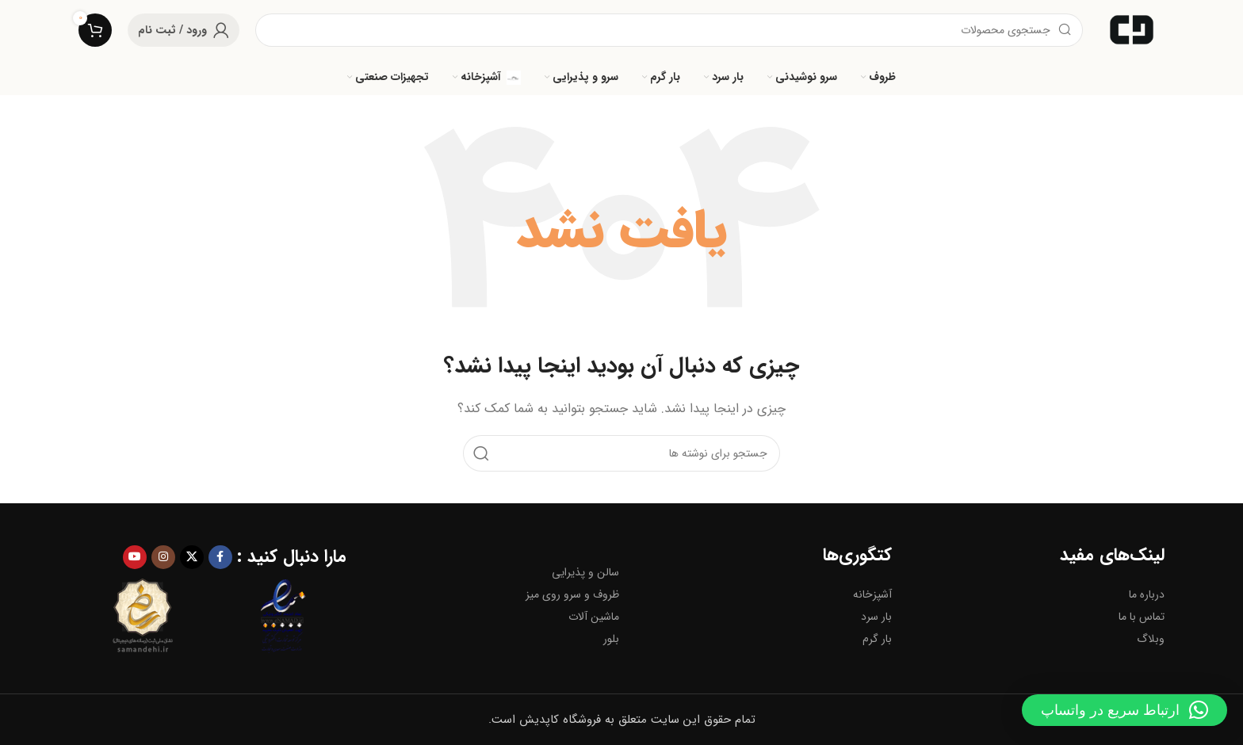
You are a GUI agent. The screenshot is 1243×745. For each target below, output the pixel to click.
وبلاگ (1151, 639)
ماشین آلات (593, 616)
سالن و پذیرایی (585, 572)
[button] (1124, 710)
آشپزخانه (872, 594)
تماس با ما (1142, 616)
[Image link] (142, 615)
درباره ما (1147, 594)
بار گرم (877, 639)
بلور (611, 639)
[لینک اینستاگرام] (163, 557)
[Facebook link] (220, 557)
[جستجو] (669, 30)
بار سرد (876, 616)
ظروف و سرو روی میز (572, 594)
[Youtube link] (135, 557)
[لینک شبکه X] (192, 557)
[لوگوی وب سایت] (1132, 29)
